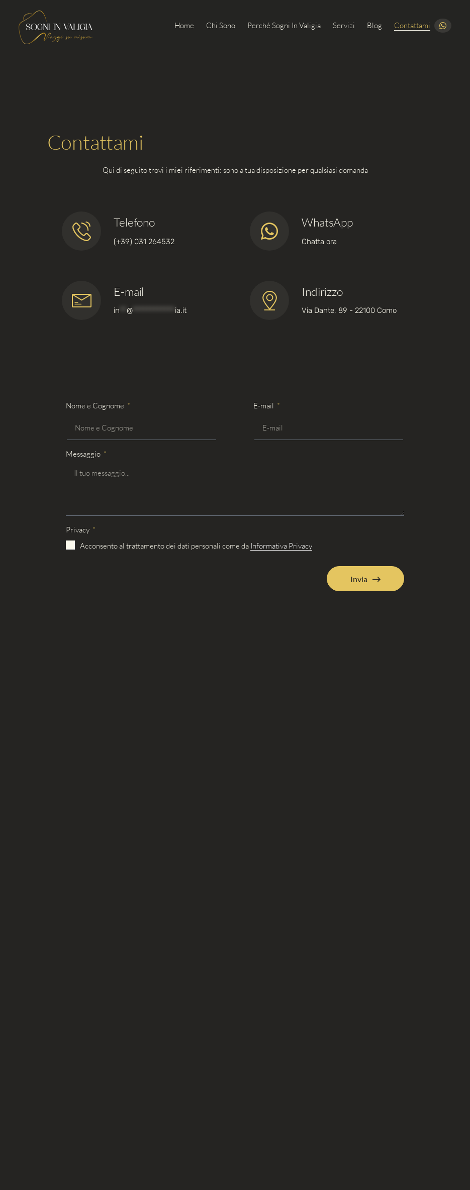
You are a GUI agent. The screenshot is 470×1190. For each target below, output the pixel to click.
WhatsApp (327, 222)
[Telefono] (81, 231)
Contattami (412, 25)
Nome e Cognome (96, 405)
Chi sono (220, 25)
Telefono (134, 222)
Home (184, 25)
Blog (374, 25)
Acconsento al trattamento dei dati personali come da (196, 546)
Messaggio (84, 454)
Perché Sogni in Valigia (284, 25)
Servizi (344, 25)
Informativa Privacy (281, 546)
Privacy (78, 529)
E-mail (129, 291)
